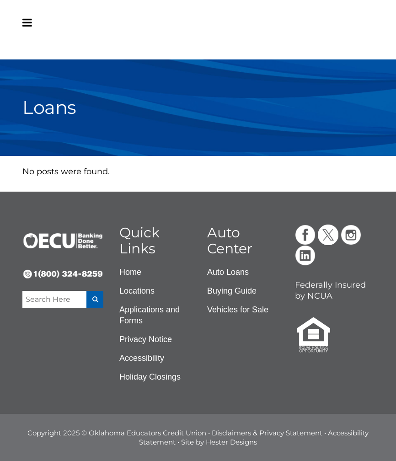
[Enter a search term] (54, 299)
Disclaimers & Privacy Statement (267, 433)
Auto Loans (228, 272)
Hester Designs (231, 442)
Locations (137, 290)
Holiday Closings (150, 376)
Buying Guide (232, 290)
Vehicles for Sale (237, 309)
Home (130, 272)
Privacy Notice (145, 339)
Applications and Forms (149, 315)
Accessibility (141, 358)
